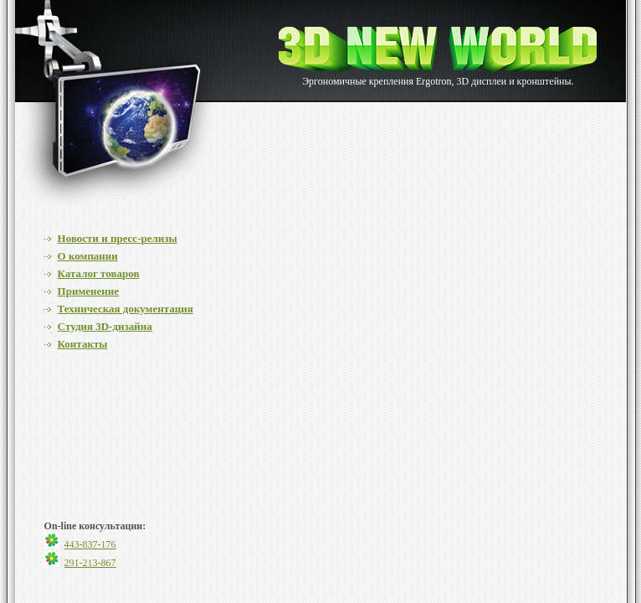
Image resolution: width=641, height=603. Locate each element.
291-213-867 (90, 563)
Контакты (83, 344)
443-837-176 (90, 544)
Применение (88, 291)
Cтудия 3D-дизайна (105, 326)
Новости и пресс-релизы (117, 238)
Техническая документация (125, 308)
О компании (88, 256)
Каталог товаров (99, 273)
